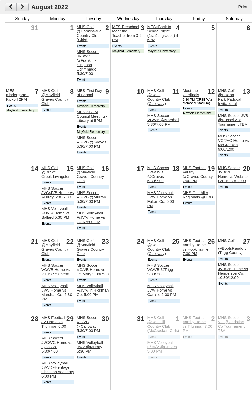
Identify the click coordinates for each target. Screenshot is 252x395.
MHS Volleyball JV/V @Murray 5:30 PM (90, 346)
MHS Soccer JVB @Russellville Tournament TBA (233, 119)
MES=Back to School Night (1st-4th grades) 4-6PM (163, 33)
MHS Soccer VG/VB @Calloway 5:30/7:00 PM (88, 324)
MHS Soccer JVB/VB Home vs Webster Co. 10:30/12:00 (233, 174)
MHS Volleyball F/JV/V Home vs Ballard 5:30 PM (55, 213)
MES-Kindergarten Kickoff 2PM (17, 94)
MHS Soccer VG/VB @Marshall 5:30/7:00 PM (163, 119)
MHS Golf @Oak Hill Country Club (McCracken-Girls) (163, 324)
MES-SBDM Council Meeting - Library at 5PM (92, 116)
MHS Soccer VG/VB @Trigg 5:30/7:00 (160, 269)
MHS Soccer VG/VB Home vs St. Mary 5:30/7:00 (93, 269)
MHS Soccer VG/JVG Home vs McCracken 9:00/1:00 (233, 142)
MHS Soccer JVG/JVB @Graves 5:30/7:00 (158, 174)
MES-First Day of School (89, 92)
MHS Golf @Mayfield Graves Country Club (55, 97)
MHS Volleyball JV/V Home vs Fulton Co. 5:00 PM (160, 199)
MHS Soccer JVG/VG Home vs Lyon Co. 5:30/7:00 (56, 344)
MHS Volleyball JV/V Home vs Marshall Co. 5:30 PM (56, 292)
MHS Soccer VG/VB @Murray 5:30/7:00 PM (91, 197)
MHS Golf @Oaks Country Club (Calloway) (158, 97)
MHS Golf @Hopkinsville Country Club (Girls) (89, 33)
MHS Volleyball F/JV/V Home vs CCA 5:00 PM (91, 217)
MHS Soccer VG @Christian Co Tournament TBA (231, 324)
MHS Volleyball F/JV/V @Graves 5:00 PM (162, 346)
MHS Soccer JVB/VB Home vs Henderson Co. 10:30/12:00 (233, 271)
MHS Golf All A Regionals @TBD (198, 194)
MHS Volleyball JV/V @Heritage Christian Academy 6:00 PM (57, 369)
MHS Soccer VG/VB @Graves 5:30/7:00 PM (91, 141)
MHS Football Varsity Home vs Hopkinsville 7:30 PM (195, 247)
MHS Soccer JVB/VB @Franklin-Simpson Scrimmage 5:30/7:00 (88, 62)
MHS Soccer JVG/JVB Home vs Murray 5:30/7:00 (57, 192)
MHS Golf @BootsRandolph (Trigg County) (233, 246)
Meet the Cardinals (191, 92)
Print (242, 7)
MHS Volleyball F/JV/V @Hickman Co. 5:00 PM (93, 290)
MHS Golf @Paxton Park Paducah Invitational (230, 97)
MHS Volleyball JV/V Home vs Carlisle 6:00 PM (161, 290)
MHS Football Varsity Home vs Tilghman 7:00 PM (197, 324)
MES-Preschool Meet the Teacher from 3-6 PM (127, 33)
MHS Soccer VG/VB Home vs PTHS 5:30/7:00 (55, 269)
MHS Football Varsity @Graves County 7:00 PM (198, 174)
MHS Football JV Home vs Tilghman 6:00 (53, 321)
